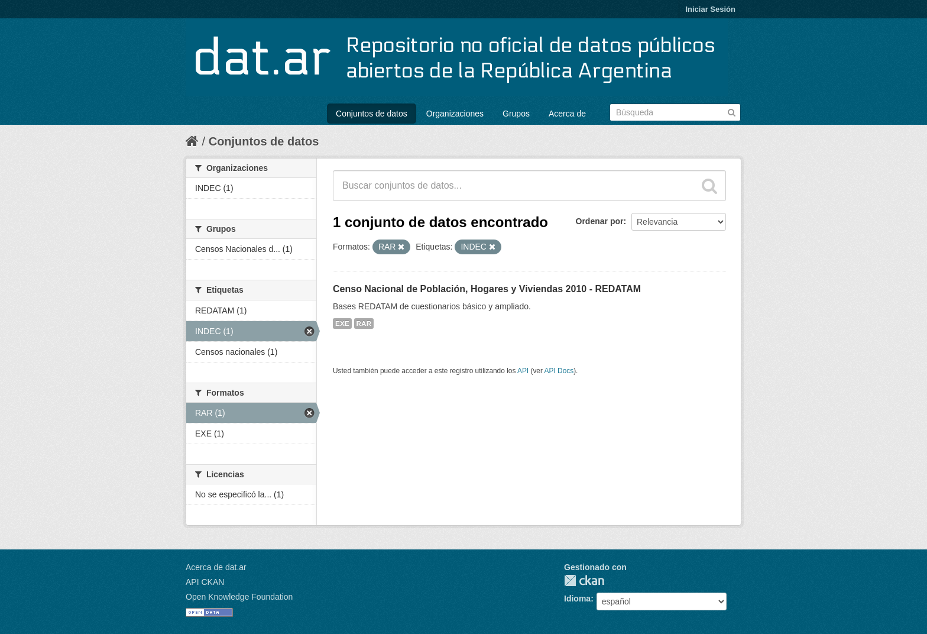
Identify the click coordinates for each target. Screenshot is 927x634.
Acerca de (567, 113)
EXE (342, 323)
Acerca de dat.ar (216, 567)
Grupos (516, 113)
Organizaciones (455, 113)
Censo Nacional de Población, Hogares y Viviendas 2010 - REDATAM (487, 289)
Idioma (577, 598)
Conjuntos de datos (371, 113)
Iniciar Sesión (710, 9)
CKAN (584, 580)
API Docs (559, 371)
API (523, 371)
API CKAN (205, 582)
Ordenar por (600, 221)
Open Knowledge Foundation (239, 596)
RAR (364, 323)
